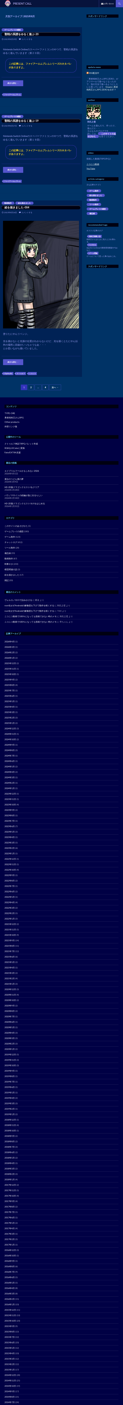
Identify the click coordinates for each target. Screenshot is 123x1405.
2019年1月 (10, 1114)
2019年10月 (10, 1065)
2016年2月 (10, 1299)
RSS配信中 (93, 73)
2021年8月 (10, 946)
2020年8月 (10, 1011)
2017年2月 (10, 1239)
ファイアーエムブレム (12, 95)
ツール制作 (93, 204)
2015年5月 (10, 1348)
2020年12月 (10, 989)
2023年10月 (10, 804)
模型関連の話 (11, 569)
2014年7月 (10, 1402)
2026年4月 (10, 641)
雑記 (7, 580)
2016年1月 (10, 1304)
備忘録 (92, 213)
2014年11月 (10, 1380)
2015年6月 (10, 1342)
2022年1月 (10, 918)
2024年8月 (10, 750)
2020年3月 (10, 1038)
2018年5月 (10, 1157)
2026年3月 (10, 647)
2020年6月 (10, 1022)
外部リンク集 (11, 426)
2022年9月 (10, 875)
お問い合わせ (109, 4)
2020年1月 (10, 1049)
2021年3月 (10, 973)
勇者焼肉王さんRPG (14, 417)
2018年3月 (10, 1168)
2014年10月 (10, 1386)
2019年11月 (10, 1060)
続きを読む (13, 83)
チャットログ (11, 542)
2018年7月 (10, 1147)
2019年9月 (10, 1070)
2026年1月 (10, 658)
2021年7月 (10, 951)
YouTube (91, 168)
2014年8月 (10, 1396)
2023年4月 (10, 837)
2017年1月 (10, 1244)
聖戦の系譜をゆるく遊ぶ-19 (21, 120)
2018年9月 (10, 1136)
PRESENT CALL (22, 3)
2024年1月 (10, 788)
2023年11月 (10, 799)
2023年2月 (10, 848)
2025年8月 (10, 685)
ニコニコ (32, 373)
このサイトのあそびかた (101, 135)
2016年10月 (10, 1255)
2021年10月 (10, 935)
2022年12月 (10, 859)
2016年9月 (10, 1261)
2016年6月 (10, 1277)
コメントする (26, 39)
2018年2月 (10, 1174)
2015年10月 (10, 1320)
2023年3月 (10, 842)
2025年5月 (10, 701)
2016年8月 (10, 1266)
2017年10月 (10, 1195)
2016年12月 (10, 1250)
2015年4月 (10, 1353)
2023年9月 (10, 810)
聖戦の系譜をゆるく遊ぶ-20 (21, 34)
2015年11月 (10, 1315)
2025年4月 (10, 706)
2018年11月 (10, 1125)
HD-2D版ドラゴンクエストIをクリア (22, 487)
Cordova (92, 245)
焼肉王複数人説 (95, 236)
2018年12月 (10, 1119)
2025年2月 (10, 717)
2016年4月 (10, 1288)
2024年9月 (10, 744)
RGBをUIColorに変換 (15, 448)
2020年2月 (10, 1043)
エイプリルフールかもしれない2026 (22, 471)
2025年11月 (10, 668)
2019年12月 (10, 1054)
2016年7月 (10, 1272)
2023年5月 (10, 831)
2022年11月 (10, 864)
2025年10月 (10, 674)
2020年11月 (10, 994)
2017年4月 (10, 1228)
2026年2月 (10, 652)
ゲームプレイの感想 (12, 30)
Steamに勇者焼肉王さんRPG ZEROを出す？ (102, 88)
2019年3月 (10, 1103)
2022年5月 (10, 897)
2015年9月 (10, 1326)
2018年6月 (10, 1152)
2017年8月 (10, 1206)
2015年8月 (10, 1331)
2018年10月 (10, 1130)
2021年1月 (10, 984)
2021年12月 (10, 924)
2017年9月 (10, 1201)
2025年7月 (10, 690)
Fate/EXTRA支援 (13, 452)
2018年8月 (10, 1141)
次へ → (55, 387)
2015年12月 (10, 1310)
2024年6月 (10, 761)
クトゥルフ (21, 373)
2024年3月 (10, 777)
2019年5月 (10, 1092)
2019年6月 (10, 1087)
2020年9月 (10, 1005)
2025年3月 (10, 712)
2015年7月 (10, 1337)
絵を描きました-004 (17, 207)
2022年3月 (10, 907)
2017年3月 (10, 1233)
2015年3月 (10, 1358)
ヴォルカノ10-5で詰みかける (18, 600)
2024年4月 (10, 772)
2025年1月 (10, 723)
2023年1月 (10, 853)
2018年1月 (10, 1179)
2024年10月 (10, 739)
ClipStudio (8, 373)
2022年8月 (10, 880)
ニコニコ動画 (93, 164)
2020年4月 (10, 1032)
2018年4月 (10, 1163)
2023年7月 (10, 821)
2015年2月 (10, 1364)
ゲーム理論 (93, 253)
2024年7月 (10, 755)
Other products (12, 422)
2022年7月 (10, 886)
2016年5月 (10, 1282)
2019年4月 (10, 1098)
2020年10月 (10, 1000)
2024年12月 (10, 728)
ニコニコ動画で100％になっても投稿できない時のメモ (31, 616)
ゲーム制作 (93, 191)
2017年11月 (10, 1190)
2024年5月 (10, 766)
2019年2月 (10, 1109)
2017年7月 (10, 1212)
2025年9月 (10, 679)
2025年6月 (10, 696)
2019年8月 (10, 1076)
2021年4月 (10, 967)
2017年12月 (10, 1185)
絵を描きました (24, 203)
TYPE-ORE (10, 413)
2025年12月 (10, 663)
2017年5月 (10, 1223)
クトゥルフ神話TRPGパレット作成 (21, 443)
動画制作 (8, 203)
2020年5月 (10, 1027)
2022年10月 (10, 869)
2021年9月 (10, 940)
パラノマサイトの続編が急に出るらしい (24, 495)
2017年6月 (10, 1217)
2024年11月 (10, 734)
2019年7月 (10, 1081)
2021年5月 (10, 962)
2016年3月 (10, 1293)
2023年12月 (10, 793)
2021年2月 (10, 978)
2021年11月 (10, 929)
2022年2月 (10, 913)
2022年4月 (10, 902)
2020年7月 (10, 1016)
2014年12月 (10, 1375)
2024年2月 (10, 783)
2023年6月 (10, 826)
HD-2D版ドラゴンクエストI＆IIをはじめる (25, 503)
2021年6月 (10, 956)
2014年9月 (10, 1391)
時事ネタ (9, 564)
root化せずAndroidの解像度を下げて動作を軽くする (29, 605)
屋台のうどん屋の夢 (14, 479)
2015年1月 (10, 1369)
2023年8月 (10, 815)
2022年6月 (10, 891)
